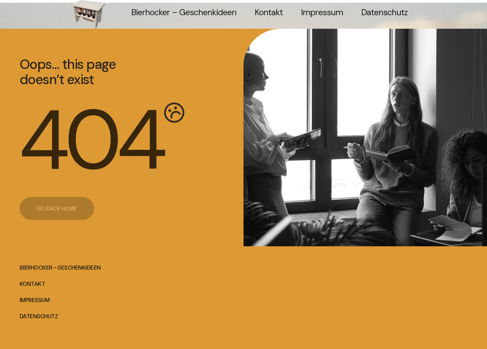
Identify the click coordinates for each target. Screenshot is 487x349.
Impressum (322, 12)
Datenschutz (384, 12)
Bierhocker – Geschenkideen (183, 12)
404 (90, 140)
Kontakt (269, 12)
